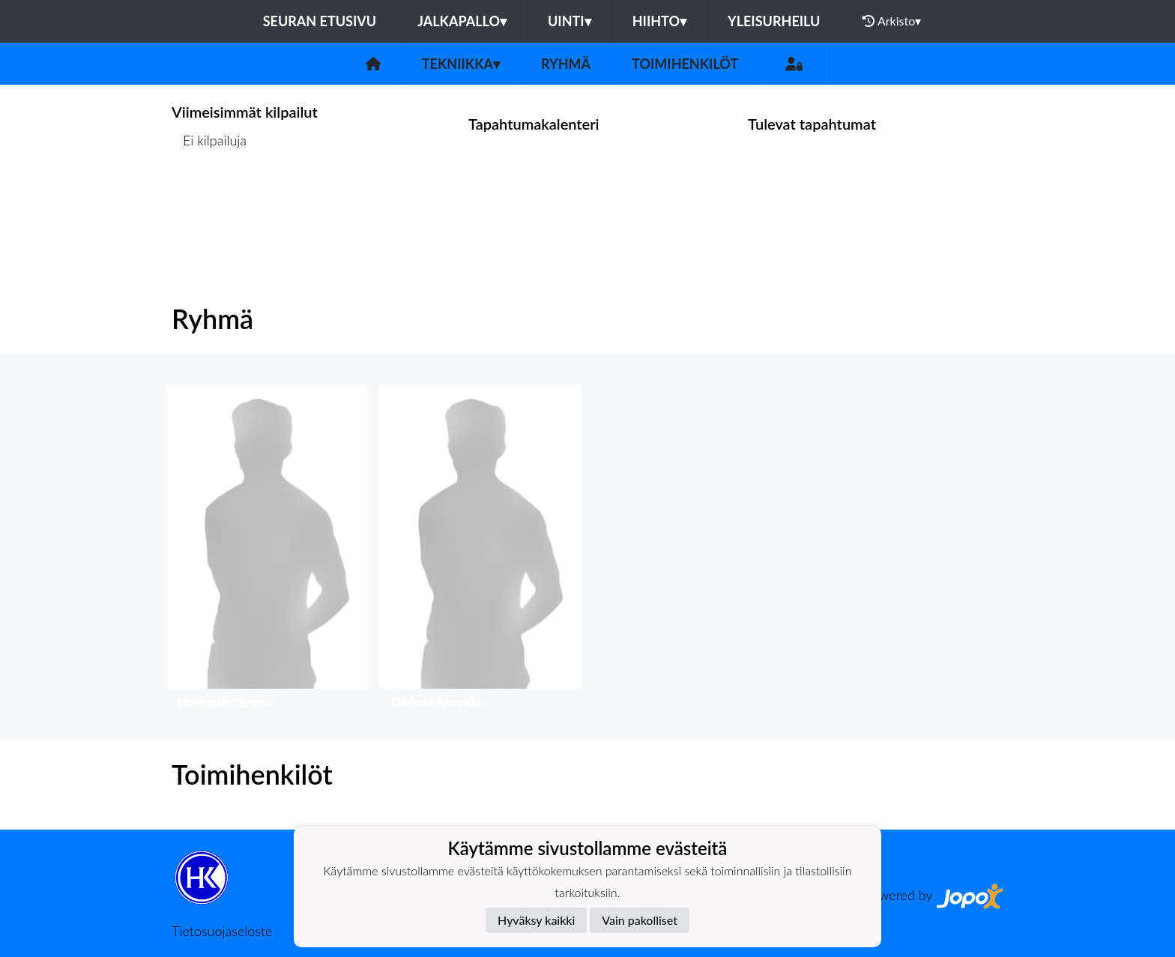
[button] (267, 551)
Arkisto (892, 21)
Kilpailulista (211, 198)
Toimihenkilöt (685, 63)
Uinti (569, 21)
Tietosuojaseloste (222, 931)
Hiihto (659, 21)
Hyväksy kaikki (536, 920)
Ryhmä (565, 63)
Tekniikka (461, 63)
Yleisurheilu (774, 21)
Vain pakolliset (639, 920)
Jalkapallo (462, 21)
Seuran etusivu (320, 21)
